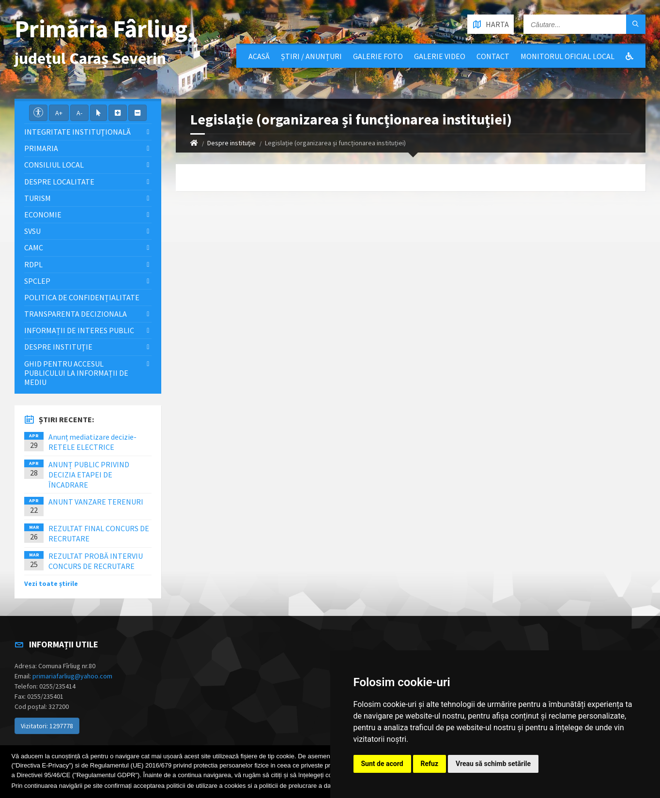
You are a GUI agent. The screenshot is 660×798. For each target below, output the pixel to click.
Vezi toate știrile (51, 583)
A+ (58, 112)
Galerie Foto (378, 56)
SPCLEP (37, 281)
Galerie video (439, 56)
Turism (37, 198)
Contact (492, 56)
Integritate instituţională (77, 132)
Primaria (41, 148)
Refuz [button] (430, 763)
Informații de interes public (79, 330)
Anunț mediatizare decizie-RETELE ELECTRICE (92, 442)
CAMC (33, 247)
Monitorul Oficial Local (567, 56)
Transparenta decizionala (75, 314)
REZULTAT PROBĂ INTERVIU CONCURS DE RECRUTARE (95, 561)
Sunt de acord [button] (382, 763)
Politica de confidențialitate (81, 297)
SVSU (32, 231)
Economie (42, 214)
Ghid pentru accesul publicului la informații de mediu (76, 373)
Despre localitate (59, 181)
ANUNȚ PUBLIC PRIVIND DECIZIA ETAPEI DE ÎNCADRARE (88, 475)
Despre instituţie (231, 142)
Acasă (259, 56)
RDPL (33, 264)
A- (79, 112)
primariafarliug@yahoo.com (72, 676)
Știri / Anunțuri (311, 56)
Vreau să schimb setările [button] (493, 763)
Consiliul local (54, 164)
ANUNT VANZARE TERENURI (95, 501)
